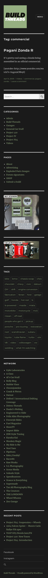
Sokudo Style (13, 473)
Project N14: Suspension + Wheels (23, 522)
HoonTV (10, 427)
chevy (20, 284)
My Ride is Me (13, 444)
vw (35, 342)
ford (29, 295)
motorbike (10, 311)
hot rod (25, 300)
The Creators (12, 491)
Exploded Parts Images (17, 171)
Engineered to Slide (16, 413)
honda (15, 300)
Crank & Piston (13, 391)
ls (32, 300)
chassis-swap (27, 279)
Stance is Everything (16, 480)
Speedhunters (13, 476)
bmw (15, 279)
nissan (8, 316)
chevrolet (9, 284)
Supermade (12, 483)
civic (28, 284)
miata (32, 305)
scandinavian (18, 332)
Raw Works (12, 462)
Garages (10, 125)
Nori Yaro (11, 448)
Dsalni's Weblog (14, 409)
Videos (19, 79)
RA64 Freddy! (13, 455)
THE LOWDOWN (14, 494)
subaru (31, 332)
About (9, 164)
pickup (29, 321)
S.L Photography (14, 466)
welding (9, 348)
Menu (40, 17)
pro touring (22, 326)
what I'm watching (25, 348)
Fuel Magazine (13, 423)
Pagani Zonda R (18, 50)
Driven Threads (14, 405)
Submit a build (13, 182)
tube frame (20, 337)
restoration (36, 326)
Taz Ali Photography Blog (19, 487)
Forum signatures (15, 174)
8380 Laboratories (15, 370)
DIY (6, 289)
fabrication (10, 295)
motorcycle (24, 311)
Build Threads (13, 122)
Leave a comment (18, 81)
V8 (6, 342)
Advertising (12, 167)
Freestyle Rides (14, 420)
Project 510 (11, 132)
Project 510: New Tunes (18, 536)
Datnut (9, 395)
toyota (8, 337)
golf (7, 300)
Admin (9, 118)
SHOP (9, 178)
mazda (22, 305)
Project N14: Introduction (19, 540)
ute (39, 337)
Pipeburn (10, 452)
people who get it (14, 321)
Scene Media (12, 469)
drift (13, 289)
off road (18, 316)
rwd (7, 332)
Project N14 (12, 139)
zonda (6, 81)
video (13, 342)
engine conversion (28, 289)
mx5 (35, 311)
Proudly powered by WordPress (30, 573)
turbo (31, 337)
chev (39, 279)
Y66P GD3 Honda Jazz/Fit (19, 533)
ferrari (21, 295)
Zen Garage (12, 501)
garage (37, 295)
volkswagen (25, 342)
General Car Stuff (15, 129)
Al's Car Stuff (13, 377)
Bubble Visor (12, 384)
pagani (38, 79)
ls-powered (10, 305)
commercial (29, 79)
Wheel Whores (13, 498)
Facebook (9, 552)
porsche (9, 326)
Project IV (11, 136)
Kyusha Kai (12, 437)
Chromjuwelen (13, 388)
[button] (24, 565)
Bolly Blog (11, 381)
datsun (37, 284)
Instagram (9, 558)
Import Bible (12, 430)
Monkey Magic (13, 441)
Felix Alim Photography (18, 416)
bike (7, 279)
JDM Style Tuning (15, 434)
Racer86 (10, 459)
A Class (9, 373)
